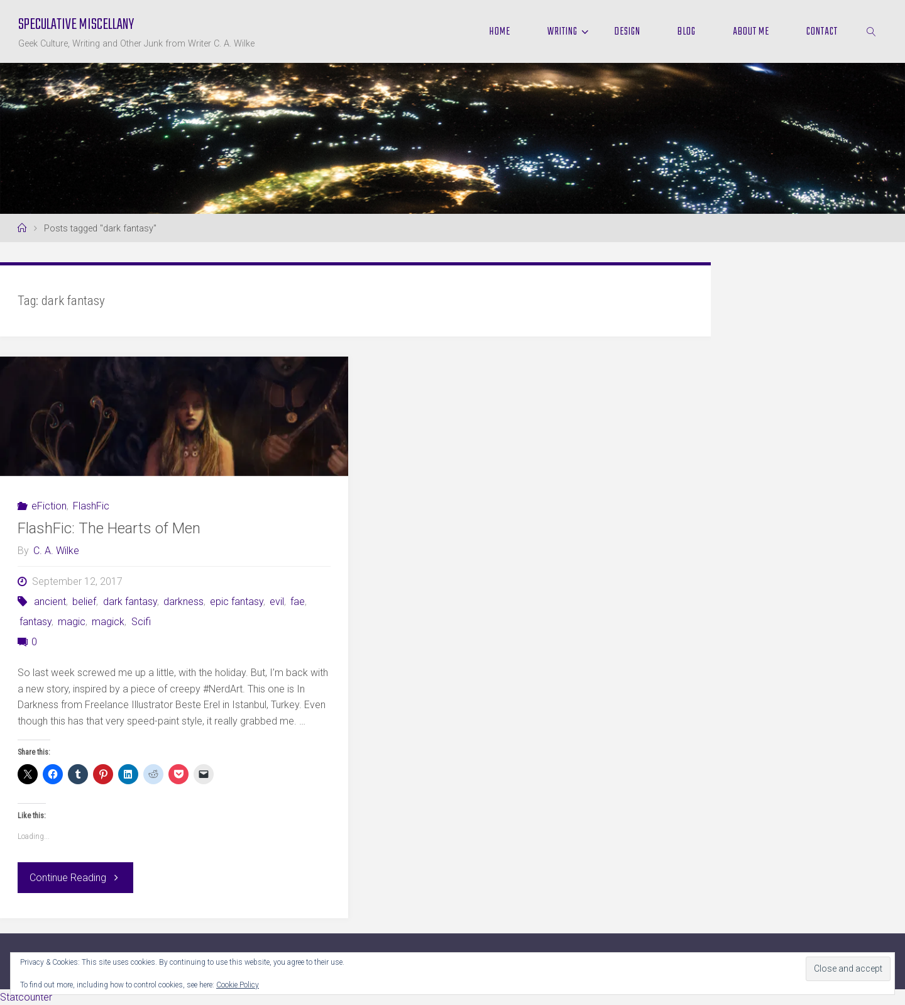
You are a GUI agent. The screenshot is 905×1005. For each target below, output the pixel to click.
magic (71, 622)
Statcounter (26, 997)
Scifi (141, 622)
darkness (183, 602)
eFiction (49, 506)
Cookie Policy (237, 984)
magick (108, 622)
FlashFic (91, 506)
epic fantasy (236, 602)
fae (297, 602)
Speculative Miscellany (76, 25)
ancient (50, 602)
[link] (871, 31)
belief (84, 602)
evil (277, 602)
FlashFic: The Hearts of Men (109, 528)
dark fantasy (130, 602)
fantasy (35, 622)
